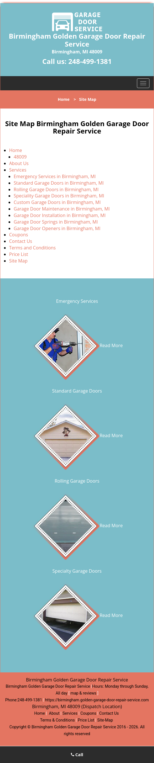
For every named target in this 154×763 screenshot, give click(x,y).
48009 (20, 157)
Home (63, 99)
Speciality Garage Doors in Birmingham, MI (59, 196)
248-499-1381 (90, 61)
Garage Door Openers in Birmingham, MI (57, 228)
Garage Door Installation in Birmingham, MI (60, 215)
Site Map (18, 261)
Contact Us (20, 241)
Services (17, 170)
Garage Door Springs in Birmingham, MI (56, 222)
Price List (18, 254)
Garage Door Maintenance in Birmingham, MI (62, 209)
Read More (77, 345)
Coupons (18, 235)
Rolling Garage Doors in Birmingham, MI (56, 189)
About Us (19, 163)
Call (77, 754)
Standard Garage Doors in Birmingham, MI (59, 183)
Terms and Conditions (32, 248)
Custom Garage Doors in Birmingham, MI (57, 202)
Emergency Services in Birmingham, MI (55, 176)
